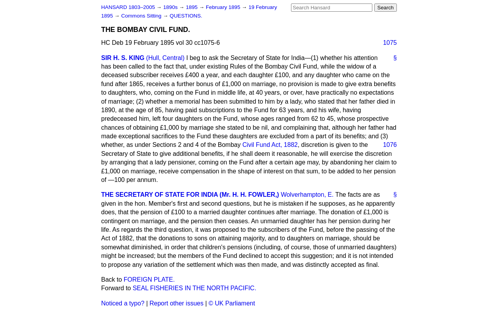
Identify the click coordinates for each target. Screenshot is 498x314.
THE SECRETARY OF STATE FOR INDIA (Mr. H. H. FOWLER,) (190, 194)
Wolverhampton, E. (307, 194)
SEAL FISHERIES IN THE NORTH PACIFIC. (194, 288)
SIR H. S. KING (122, 58)
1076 (390, 144)
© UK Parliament (232, 303)
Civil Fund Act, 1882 (270, 144)
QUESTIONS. (186, 16)
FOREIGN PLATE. (149, 279)
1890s (171, 7)
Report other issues (176, 303)
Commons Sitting (142, 16)
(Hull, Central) (165, 58)
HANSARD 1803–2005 (128, 7)
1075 (390, 42)
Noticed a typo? (122, 303)
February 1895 (224, 7)
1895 (192, 7)
